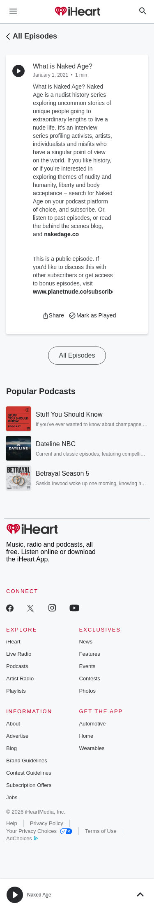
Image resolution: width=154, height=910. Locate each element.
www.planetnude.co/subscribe (74, 291)
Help (11, 823)
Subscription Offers (28, 785)
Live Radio (18, 654)
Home (86, 736)
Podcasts (17, 666)
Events (87, 666)
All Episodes (35, 36)
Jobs (11, 797)
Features (89, 654)
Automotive (92, 724)
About (13, 724)
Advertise (17, 736)
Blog (11, 748)
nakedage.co (61, 234)
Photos (87, 691)
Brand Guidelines (26, 760)
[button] (53, 315)
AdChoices (22, 838)
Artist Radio (20, 678)
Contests (89, 678)
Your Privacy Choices (39, 831)
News (86, 642)
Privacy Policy (46, 823)
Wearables (92, 748)
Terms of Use (101, 831)
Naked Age (39, 895)
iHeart (13, 642)
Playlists (16, 691)
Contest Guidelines (28, 773)
